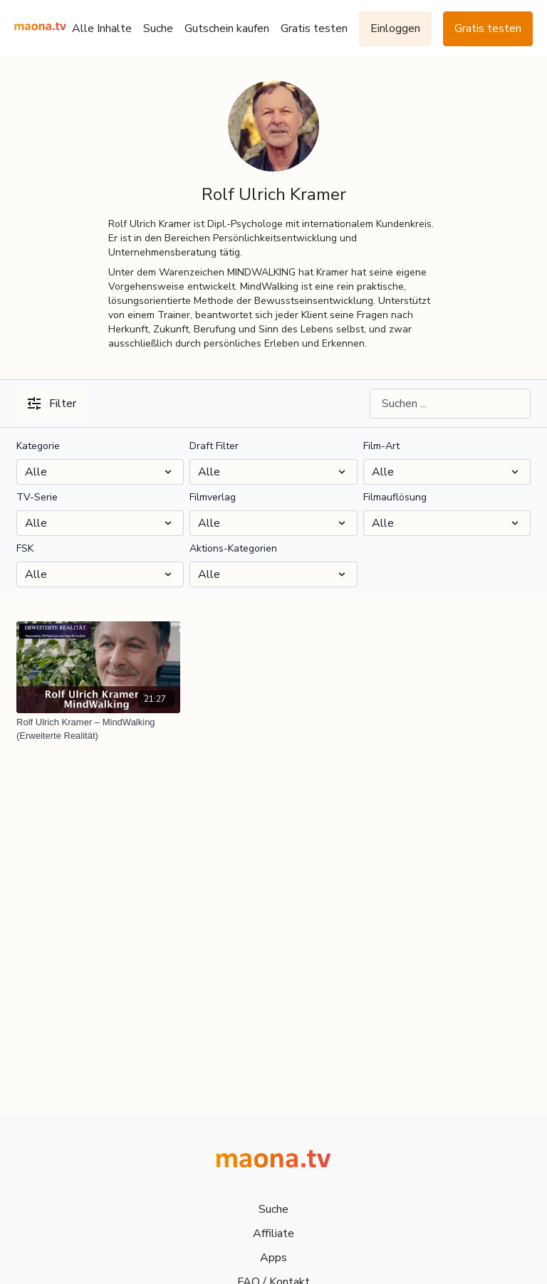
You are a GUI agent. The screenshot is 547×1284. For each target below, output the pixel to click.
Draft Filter (214, 446)
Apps (273, 1257)
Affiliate (273, 1233)
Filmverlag (212, 497)
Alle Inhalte (102, 28)
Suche (158, 28)
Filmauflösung (395, 497)
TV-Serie (37, 497)
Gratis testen (314, 28)
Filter (52, 403)
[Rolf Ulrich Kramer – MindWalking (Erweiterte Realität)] (98, 729)
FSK (24, 548)
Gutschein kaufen (226, 28)
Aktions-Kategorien (233, 548)
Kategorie (38, 446)
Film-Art (381, 446)
